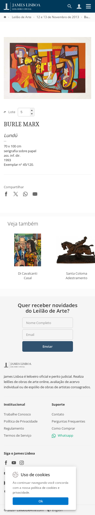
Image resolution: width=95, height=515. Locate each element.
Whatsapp (62, 435)
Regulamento (14, 428)
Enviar (48, 346)
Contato (58, 414)
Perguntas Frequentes (68, 421)
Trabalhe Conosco (17, 414)
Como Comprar (63, 428)
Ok (41, 501)
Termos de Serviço (17, 435)
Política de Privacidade (20, 421)
